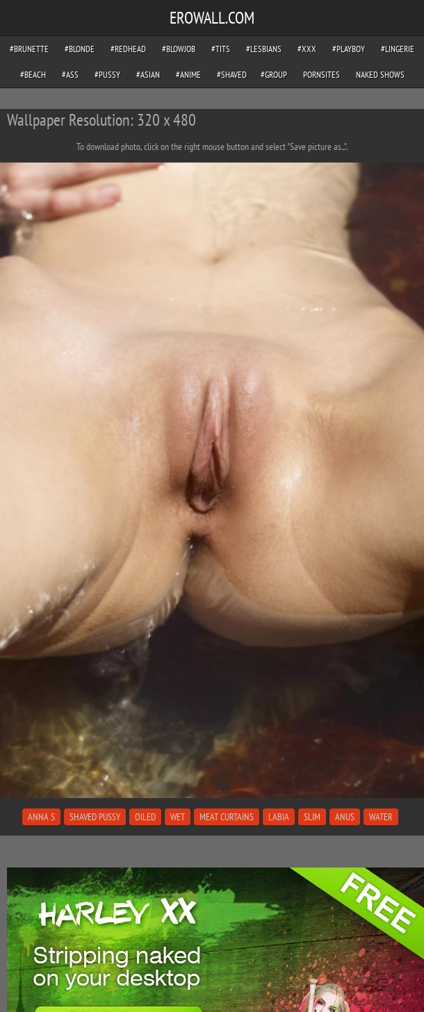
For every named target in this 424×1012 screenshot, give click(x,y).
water (381, 817)
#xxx (306, 49)
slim (312, 817)
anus (344, 817)
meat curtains (226, 817)
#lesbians (264, 49)
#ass (70, 75)
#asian (148, 75)
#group (274, 75)
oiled (145, 817)
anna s (41, 817)
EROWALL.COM (212, 17)
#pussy (107, 75)
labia (278, 817)
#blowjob (178, 49)
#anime (188, 75)
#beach (33, 75)
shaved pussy (95, 817)
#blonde (80, 49)
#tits (220, 49)
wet (177, 817)
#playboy (348, 49)
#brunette (29, 49)
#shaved (232, 75)
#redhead (128, 49)
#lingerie (397, 49)
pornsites (321, 75)
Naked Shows (380, 75)
